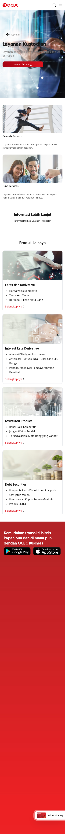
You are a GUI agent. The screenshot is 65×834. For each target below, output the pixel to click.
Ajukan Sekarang (23, 64)
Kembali (12, 34)
